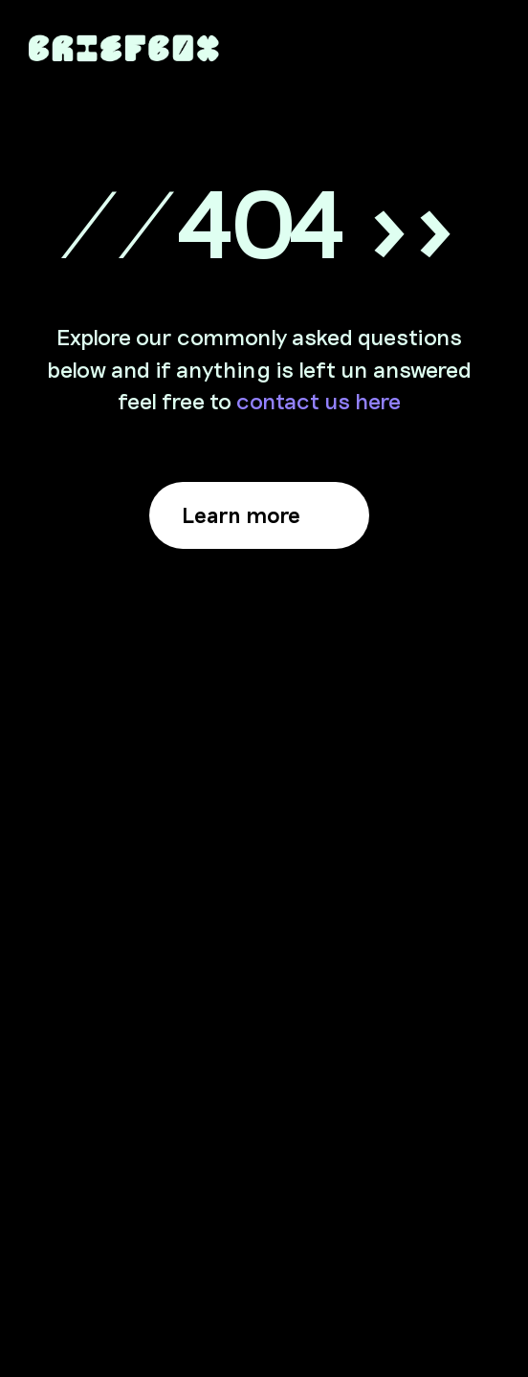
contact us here (318, 400)
